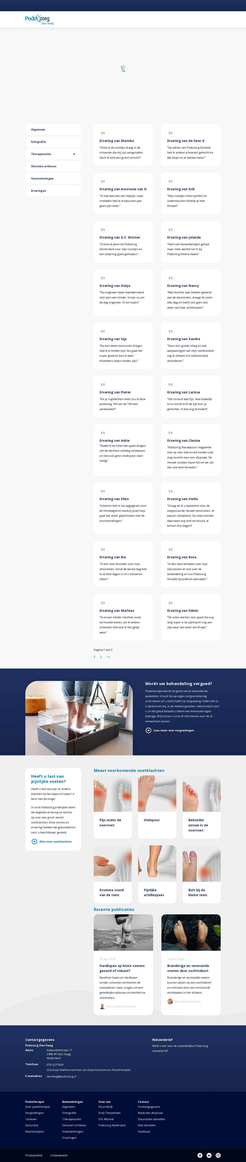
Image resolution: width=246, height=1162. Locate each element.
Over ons (104, 1102)
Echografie (38, 142)
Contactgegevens (149, 1107)
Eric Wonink (106, 1119)
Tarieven (31, 1119)
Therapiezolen (41, 154)
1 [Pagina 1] (94, 657)
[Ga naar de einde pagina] (109, 656)
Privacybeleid (33, 1155)
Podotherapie (34, 1102)
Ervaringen (38, 191)
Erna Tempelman (109, 1113)
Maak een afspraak (150, 1113)
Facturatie (31, 1125)
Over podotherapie (37, 1107)
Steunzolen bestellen (151, 1119)
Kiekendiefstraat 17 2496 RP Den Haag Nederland (59, 1054)
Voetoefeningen (42, 178)
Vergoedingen (34, 1113)
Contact (143, 1102)
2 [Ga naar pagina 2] (101, 657)
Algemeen (38, 129)
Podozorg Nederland (111, 1125)
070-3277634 (55, 1065)
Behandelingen (72, 1102)
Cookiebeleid (58, 1155)
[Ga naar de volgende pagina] (106, 656)
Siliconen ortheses (43, 166)
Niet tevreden (147, 1125)
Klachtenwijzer (34, 1131)
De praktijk (105, 1107)
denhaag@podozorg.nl (61, 1076)
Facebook (144, 1131)
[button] (77, 154)
